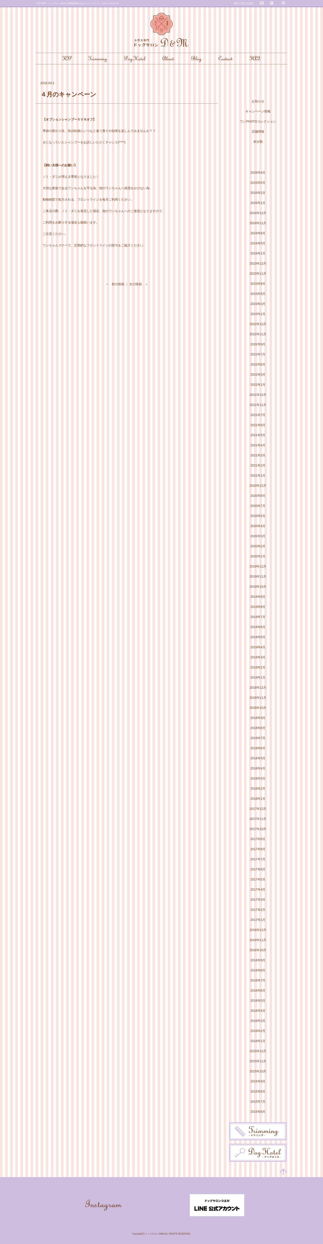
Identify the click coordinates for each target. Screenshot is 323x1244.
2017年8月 (258, 849)
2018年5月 (258, 758)
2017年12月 (258, 808)
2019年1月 (258, 677)
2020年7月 (258, 506)
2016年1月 (258, 1041)
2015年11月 (258, 1061)
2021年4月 (258, 445)
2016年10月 (258, 950)
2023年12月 (258, 263)
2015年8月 (258, 1091)
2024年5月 (258, 243)
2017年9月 (258, 839)
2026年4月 (258, 172)
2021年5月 (258, 435)
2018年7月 (258, 738)
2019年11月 (258, 576)
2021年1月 (258, 475)
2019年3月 (258, 657)
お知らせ (258, 101)
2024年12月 (258, 213)
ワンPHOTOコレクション (258, 121)
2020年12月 (258, 485)
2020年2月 (258, 546)
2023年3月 (258, 304)
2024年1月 (258, 253)
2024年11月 (258, 223)
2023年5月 (258, 294)
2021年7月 (258, 415)
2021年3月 (258, 455)
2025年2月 (258, 193)
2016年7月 (258, 980)
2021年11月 (258, 405)
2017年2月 (258, 909)
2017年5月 (258, 879)
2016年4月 (258, 1010)
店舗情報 (258, 131)
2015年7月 (258, 1101)
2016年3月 (258, 1021)
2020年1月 (258, 556)
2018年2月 (258, 788)
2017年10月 (258, 829)
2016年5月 (258, 1000)
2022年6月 (258, 364)
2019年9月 (258, 596)
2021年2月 (258, 465)
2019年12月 (258, 566)
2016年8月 (258, 970)
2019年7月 (258, 617)
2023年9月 (258, 283)
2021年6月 (258, 425)
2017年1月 (258, 920)
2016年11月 (258, 940)
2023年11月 (258, 273)
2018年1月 (258, 798)
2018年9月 (258, 718)
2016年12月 (258, 930)
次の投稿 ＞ (138, 284)
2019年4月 (258, 647)
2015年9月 (258, 1081)
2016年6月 (258, 990)
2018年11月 (258, 697)
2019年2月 (258, 667)
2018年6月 (258, 748)
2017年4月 (258, 889)
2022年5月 (258, 374)
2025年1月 (258, 203)
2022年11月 (258, 334)
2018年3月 (258, 778)
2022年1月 (258, 384)
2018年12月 (258, 687)
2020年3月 (258, 536)
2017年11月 (258, 819)
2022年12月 (258, 324)
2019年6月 (258, 627)
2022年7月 (258, 354)
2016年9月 (258, 960)
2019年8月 (258, 607)
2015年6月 (258, 1111)
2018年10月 (258, 708)
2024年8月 (258, 233)
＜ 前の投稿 (114, 284)
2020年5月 (258, 516)
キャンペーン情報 (258, 111)
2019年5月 (258, 637)
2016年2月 (258, 1031)
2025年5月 (258, 182)
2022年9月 (258, 344)
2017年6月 (258, 869)
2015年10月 (258, 1071)
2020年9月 (258, 495)
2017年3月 (258, 899)
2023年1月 (258, 314)
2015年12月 (258, 1051)
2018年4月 (258, 768)
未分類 (258, 141)
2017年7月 (258, 859)
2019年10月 (258, 586)
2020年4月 (258, 526)
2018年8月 (258, 728)
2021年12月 (258, 394)
